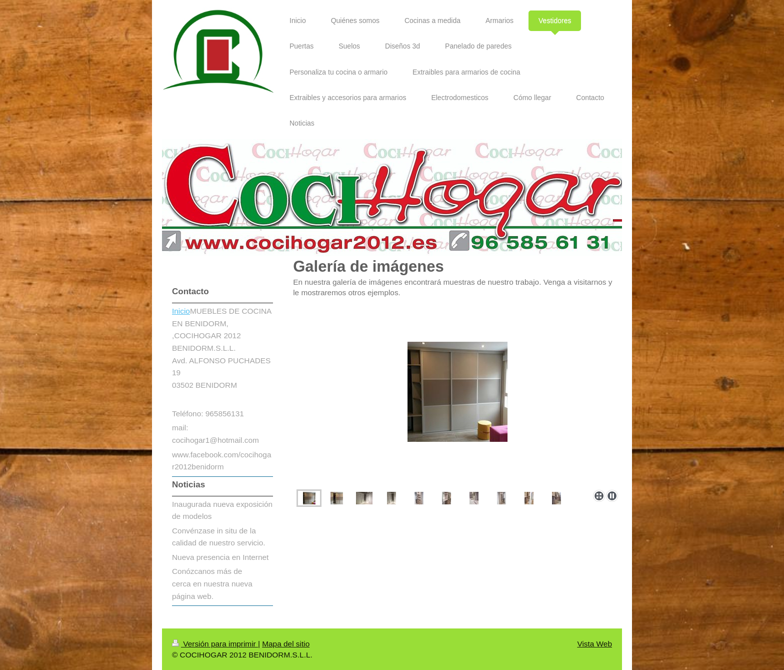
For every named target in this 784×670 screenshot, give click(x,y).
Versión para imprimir (215, 643)
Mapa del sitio (286, 643)
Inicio (181, 311)
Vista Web (594, 643)
